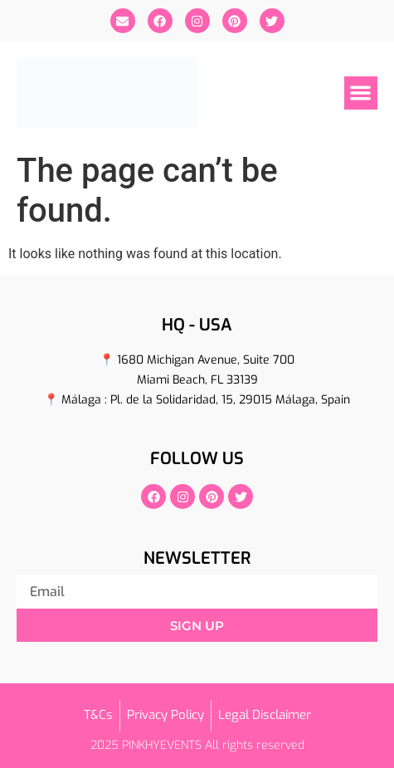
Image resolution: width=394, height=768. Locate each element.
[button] (361, 93)
